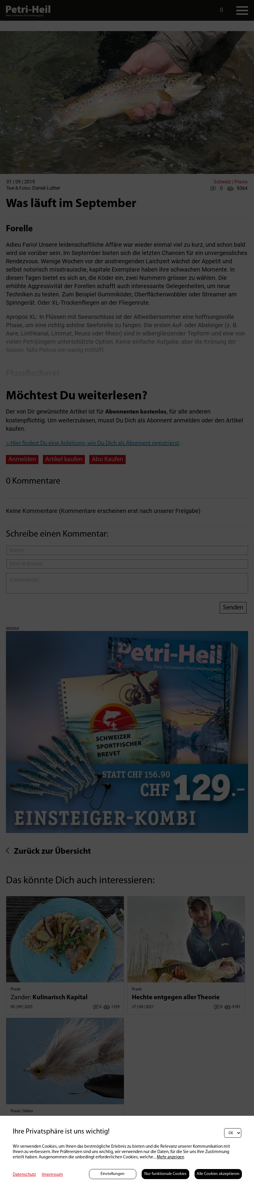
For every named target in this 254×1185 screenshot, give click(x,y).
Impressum (52, 1175)
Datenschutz (24, 1175)
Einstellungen (112, 1174)
